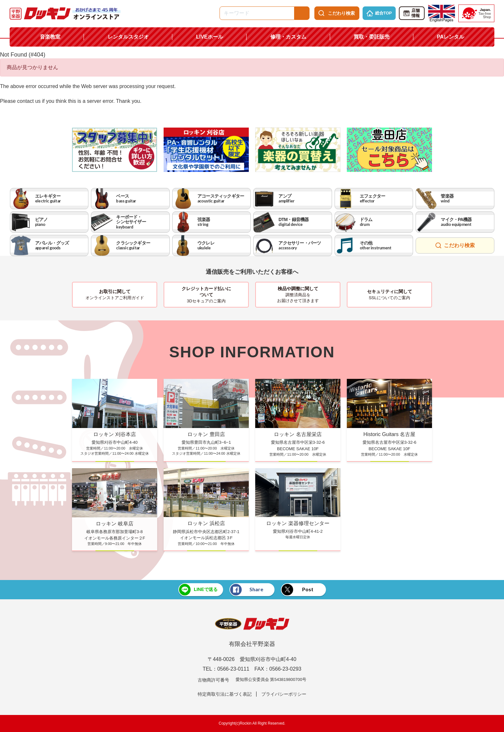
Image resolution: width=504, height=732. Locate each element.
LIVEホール (209, 37)
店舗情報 (411, 13)
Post (298, 589)
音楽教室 (50, 37)
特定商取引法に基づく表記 (225, 694)
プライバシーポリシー (283, 694)
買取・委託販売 (372, 37)
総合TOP (379, 13)
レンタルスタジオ (128, 37)
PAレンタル (450, 37)
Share (247, 589)
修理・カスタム (288, 37)
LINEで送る (198, 589)
